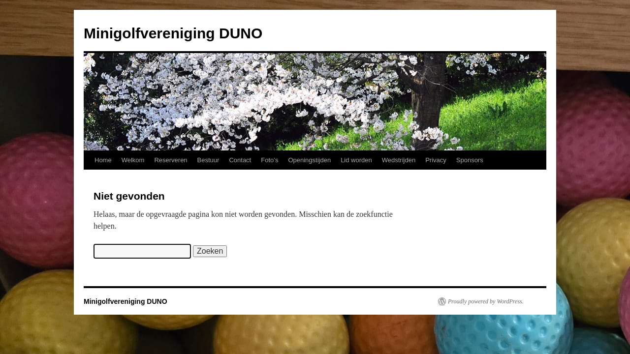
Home (103, 160)
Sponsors (469, 160)
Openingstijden (309, 160)
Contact (240, 160)
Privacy (435, 160)
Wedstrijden (398, 160)
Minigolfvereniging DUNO (173, 33)
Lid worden (356, 160)
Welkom (133, 160)
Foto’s (269, 160)
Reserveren (170, 160)
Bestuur (208, 160)
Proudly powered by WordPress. (486, 301)
